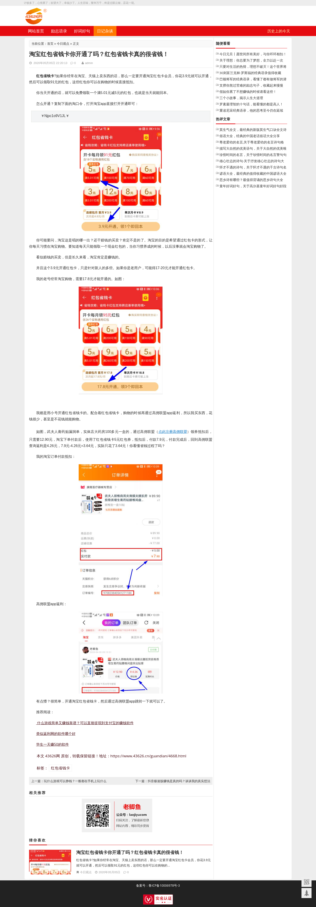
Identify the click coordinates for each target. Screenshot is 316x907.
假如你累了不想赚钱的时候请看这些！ (247, 91)
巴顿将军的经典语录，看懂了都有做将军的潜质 (253, 79)
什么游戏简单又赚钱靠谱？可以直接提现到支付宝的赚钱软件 (85, 722)
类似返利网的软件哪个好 (56, 733)
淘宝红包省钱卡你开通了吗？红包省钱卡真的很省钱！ (129, 852)
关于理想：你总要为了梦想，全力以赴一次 (251, 60)
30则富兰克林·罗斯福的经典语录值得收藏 (250, 72)
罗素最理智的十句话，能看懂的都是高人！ (251, 104)
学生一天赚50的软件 (52, 744)
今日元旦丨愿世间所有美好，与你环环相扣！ (253, 54)
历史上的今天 (278, 31)
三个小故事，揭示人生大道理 (241, 98)
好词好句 (82, 31)
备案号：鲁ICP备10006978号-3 (158, 885)
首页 (50, 43)
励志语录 (59, 31)
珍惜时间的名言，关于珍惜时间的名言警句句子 (253, 155)
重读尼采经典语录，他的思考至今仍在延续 (251, 110)
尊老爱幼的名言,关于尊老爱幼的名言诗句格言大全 (251, 142)
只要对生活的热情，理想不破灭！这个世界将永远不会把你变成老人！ (253, 67)
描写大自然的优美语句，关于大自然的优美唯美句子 (253, 148)
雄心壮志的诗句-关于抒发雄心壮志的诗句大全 (251, 161)
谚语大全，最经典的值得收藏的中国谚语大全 (253, 173)
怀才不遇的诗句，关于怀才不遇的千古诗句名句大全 (253, 167)
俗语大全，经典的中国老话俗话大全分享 (249, 136)
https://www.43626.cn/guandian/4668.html (148, 755)
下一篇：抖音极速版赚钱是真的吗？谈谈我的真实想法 (172, 781)
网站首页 (36, 31)
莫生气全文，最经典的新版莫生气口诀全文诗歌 (253, 130)
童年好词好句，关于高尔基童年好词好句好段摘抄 (253, 186)
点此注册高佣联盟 (172, 432)
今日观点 (63, 43)
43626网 (52, 755)
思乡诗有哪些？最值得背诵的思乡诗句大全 (251, 179)
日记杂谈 (105, 31)
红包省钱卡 (60, 768)
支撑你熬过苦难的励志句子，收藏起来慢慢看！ (251, 85)
